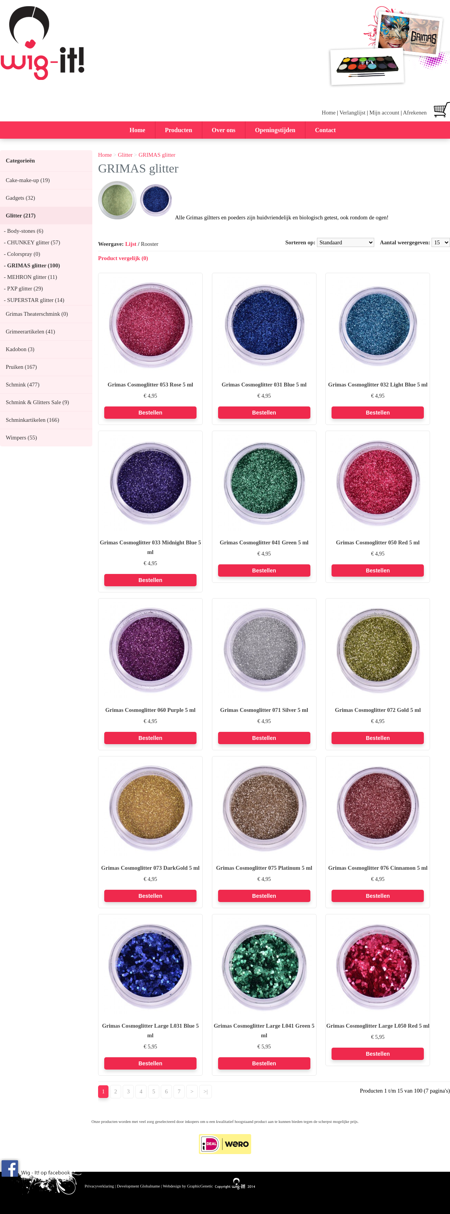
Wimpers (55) (21, 438)
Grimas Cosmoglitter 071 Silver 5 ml (264, 710)
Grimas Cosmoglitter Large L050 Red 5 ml (377, 1026)
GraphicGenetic (200, 1186)
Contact (325, 130)
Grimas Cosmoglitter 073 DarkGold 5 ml (150, 868)
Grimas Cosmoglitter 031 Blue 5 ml (264, 384)
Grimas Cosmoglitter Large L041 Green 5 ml (264, 1030)
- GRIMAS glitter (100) (32, 265)
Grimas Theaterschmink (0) (37, 314)
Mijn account (384, 112)
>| (205, 1091)
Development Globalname (138, 1186)
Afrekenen (415, 112)
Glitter (125, 155)
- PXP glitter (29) (23, 288)
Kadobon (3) (20, 349)
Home (329, 112)
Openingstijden (275, 130)
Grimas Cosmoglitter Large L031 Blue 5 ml (150, 1030)
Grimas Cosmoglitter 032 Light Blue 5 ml (378, 384)
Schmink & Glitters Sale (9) (37, 402)
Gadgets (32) (20, 198)
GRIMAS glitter (156, 155)
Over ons (223, 130)
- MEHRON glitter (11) (30, 277)
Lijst (130, 244)
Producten (178, 130)
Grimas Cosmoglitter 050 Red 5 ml (378, 542)
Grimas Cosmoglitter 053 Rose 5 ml (150, 384)
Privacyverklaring (99, 1186)
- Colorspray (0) (22, 254)
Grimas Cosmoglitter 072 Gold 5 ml (378, 710)
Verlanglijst (352, 112)
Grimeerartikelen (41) (30, 331)
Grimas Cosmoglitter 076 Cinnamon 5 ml (377, 868)
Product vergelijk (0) (123, 258)
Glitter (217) (20, 215)
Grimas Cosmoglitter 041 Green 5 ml (264, 542)
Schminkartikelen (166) (32, 420)
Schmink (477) (23, 384)
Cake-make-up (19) (28, 180)
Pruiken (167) (21, 367)
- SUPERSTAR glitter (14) (34, 300)
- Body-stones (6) (23, 231)
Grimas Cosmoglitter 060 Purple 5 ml (150, 710)
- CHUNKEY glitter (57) (32, 242)
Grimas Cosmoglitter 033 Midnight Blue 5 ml (150, 547)
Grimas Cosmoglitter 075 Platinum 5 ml (264, 868)
